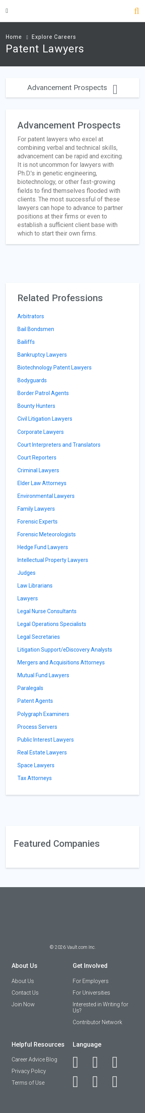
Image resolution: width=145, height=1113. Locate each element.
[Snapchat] (119, 1081)
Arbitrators (30, 316)
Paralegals (30, 688)
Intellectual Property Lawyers (52, 560)
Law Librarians (35, 586)
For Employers (91, 981)
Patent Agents (35, 701)
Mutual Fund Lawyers (43, 675)
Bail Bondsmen (35, 329)
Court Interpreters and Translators (59, 445)
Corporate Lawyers (40, 432)
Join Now (23, 1004)
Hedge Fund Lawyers (42, 547)
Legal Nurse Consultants (47, 611)
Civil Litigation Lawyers (44, 419)
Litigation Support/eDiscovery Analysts (64, 650)
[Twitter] (119, 1062)
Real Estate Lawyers (42, 752)
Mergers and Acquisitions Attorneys (61, 662)
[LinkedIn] (99, 1062)
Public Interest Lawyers (45, 740)
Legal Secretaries (38, 637)
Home (14, 37)
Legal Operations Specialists (51, 624)
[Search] (136, 12)
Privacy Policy (29, 1071)
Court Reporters (36, 457)
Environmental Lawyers (46, 496)
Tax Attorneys (34, 778)
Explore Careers (54, 37)
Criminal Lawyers (38, 470)
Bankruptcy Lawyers (42, 355)
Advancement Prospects (72, 87)
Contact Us (25, 993)
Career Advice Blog (34, 1059)
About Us (23, 981)
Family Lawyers (36, 509)
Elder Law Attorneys (42, 483)
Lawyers (27, 598)
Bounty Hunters (36, 406)
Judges (26, 573)
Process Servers (37, 727)
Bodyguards (32, 380)
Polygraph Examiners (43, 714)
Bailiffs (26, 342)
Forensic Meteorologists (46, 534)
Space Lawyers (36, 765)
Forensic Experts (37, 521)
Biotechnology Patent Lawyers (54, 367)
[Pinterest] (99, 1081)
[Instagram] (80, 1081)
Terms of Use (28, 1083)
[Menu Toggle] (7, 10)
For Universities (91, 993)
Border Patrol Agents (43, 393)
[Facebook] (80, 1062)
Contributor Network (97, 1022)
